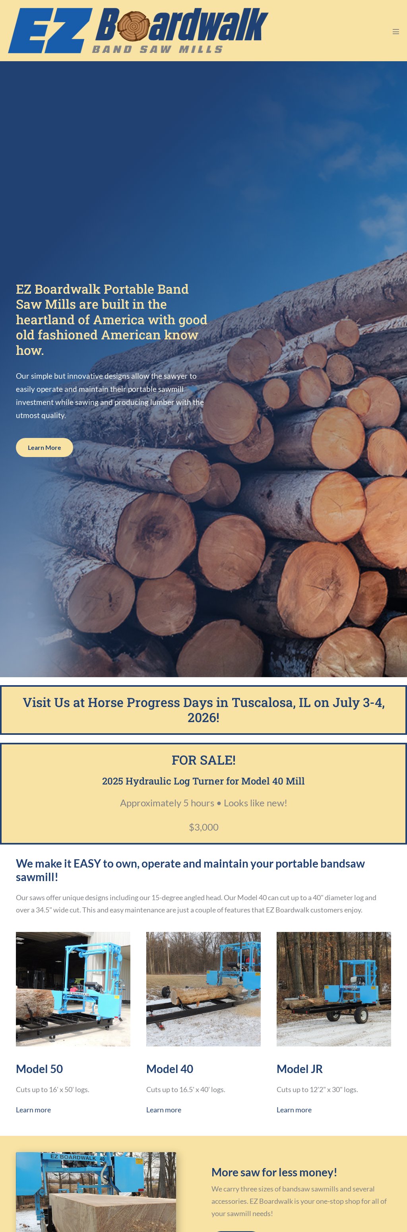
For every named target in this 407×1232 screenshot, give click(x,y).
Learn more (33, 1109)
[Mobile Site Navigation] (396, 31)
